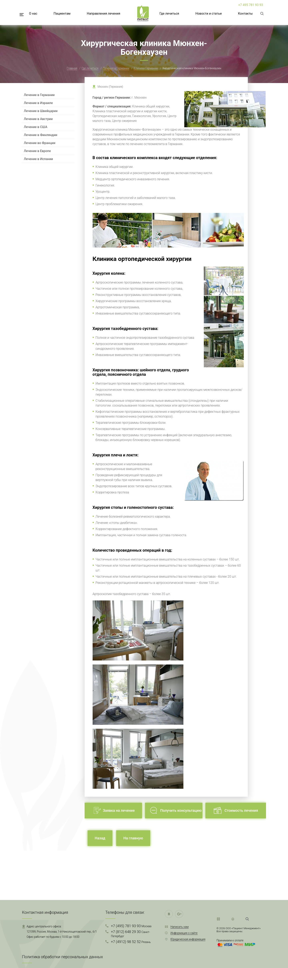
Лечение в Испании (38, 159)
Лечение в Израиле (38, 103)
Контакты (245, 13)
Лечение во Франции (39, 143)
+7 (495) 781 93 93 (131, 926)
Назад (100, 838)
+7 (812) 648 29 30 (130, 934)
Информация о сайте (183, 933)
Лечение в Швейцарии (41, 111)
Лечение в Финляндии (40, 135)
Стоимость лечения (241, 810)
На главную (133, 838)
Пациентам (62, 13)
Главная (72, 68)
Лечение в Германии (116, 68)
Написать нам (179, 926)
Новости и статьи (208, 13)
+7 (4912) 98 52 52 (131, 942)
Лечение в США (35, 127)
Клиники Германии (146, 68)
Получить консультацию (181, 810)
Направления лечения (103, 13)
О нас (33, 13)
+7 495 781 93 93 (250, 5)
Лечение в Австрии (38, 119)
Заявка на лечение (119, 810)
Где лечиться (169, 13)
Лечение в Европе (37, 151)
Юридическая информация (187, 939)
